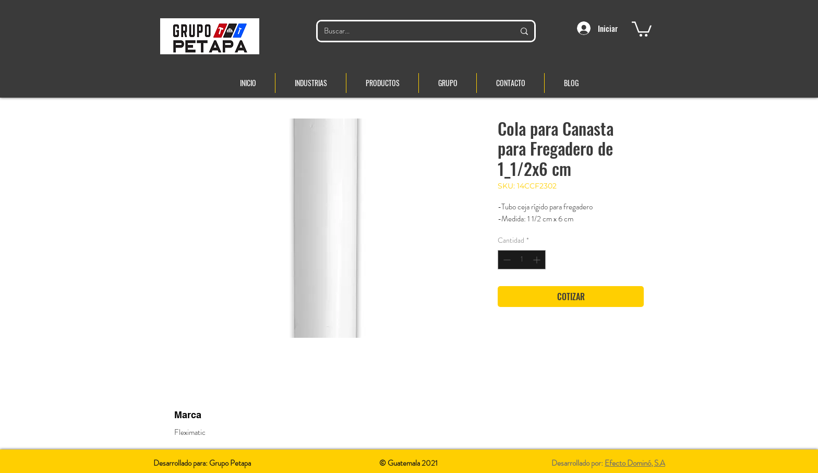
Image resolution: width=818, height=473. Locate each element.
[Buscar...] (411, 31)
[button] (642, 28)
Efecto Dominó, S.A (635, 463)
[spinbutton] (521, 260)
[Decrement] (505, 260)
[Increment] (537, 260)
